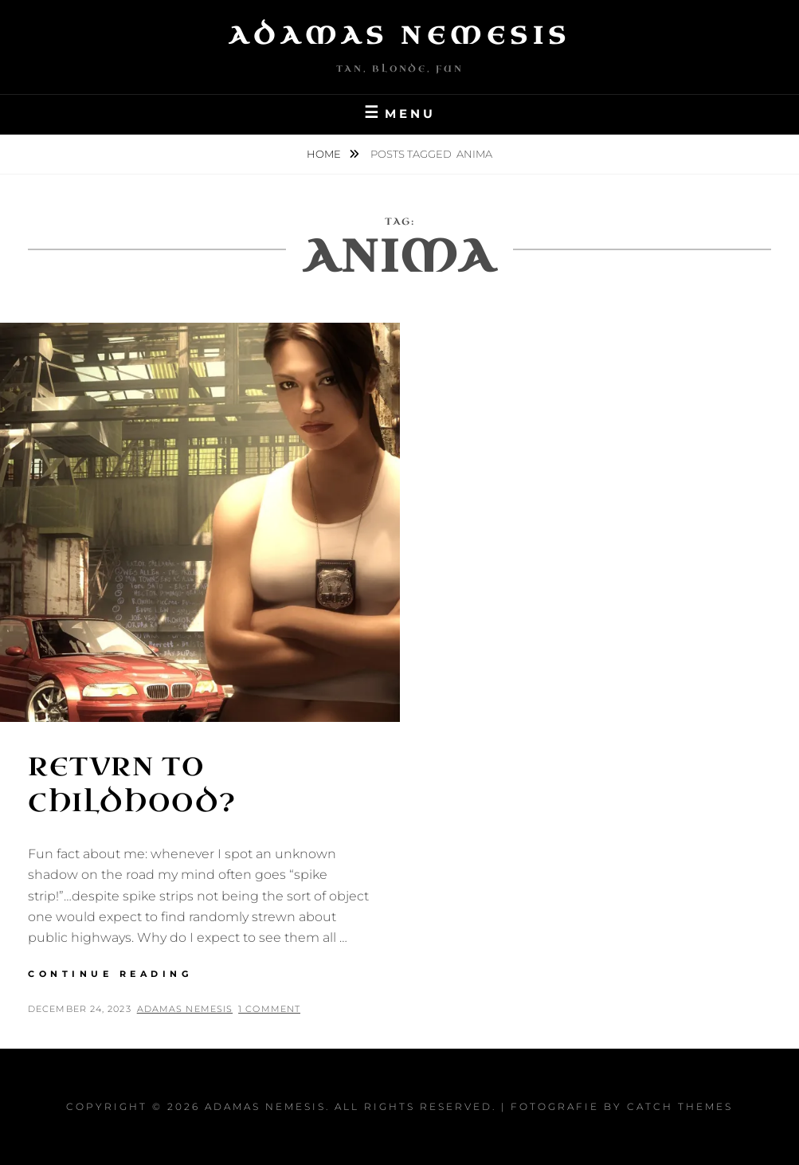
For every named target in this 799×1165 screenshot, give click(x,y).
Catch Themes (680, 1106)
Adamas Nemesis (400, 36)
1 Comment (269, 1008)
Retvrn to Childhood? (132, 785)
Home (325, 153)
